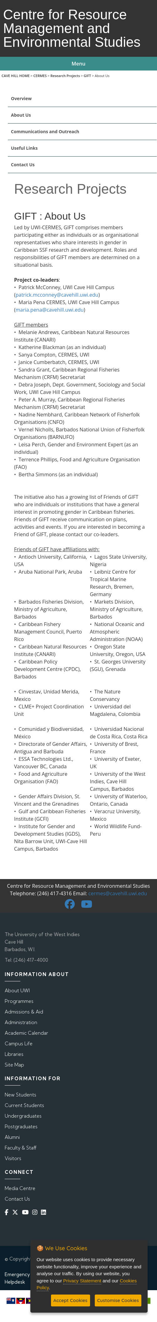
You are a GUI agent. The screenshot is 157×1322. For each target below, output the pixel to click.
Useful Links (24, 148)
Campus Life (19, 1044)
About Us (21, 115)
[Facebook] (8, 1212)
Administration (21, 1022)
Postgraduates (21, 1127)
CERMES (40, 75)
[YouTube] (26, 1212)
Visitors (13, 1158)
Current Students (24, 1105)
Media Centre (20, 1188)
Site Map (14, 1065)
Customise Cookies (118, 1300)
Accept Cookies (70, 1300)
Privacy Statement (82, 1280)
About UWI (17, 991)
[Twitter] (16, 1212)
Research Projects (65, 75)
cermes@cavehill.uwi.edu (117, 893)
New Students (20, 1095)
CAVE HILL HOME (16, 75)
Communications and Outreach (45, 131)
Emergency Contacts (28, 1274)
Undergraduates (23, 1116)
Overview (21, 98)
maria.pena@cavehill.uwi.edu (50, 309)
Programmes (19, 1001)
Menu (78, 63)
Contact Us (23, 165)
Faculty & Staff (21, 1148)
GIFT (87, 75)
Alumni (12, 1137)
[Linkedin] (44, 1212)
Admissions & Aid (24, 1012)
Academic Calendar (26, 1033)
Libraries (14, 1054)
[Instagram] (36, 1212)
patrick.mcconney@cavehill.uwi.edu (57, 294)
